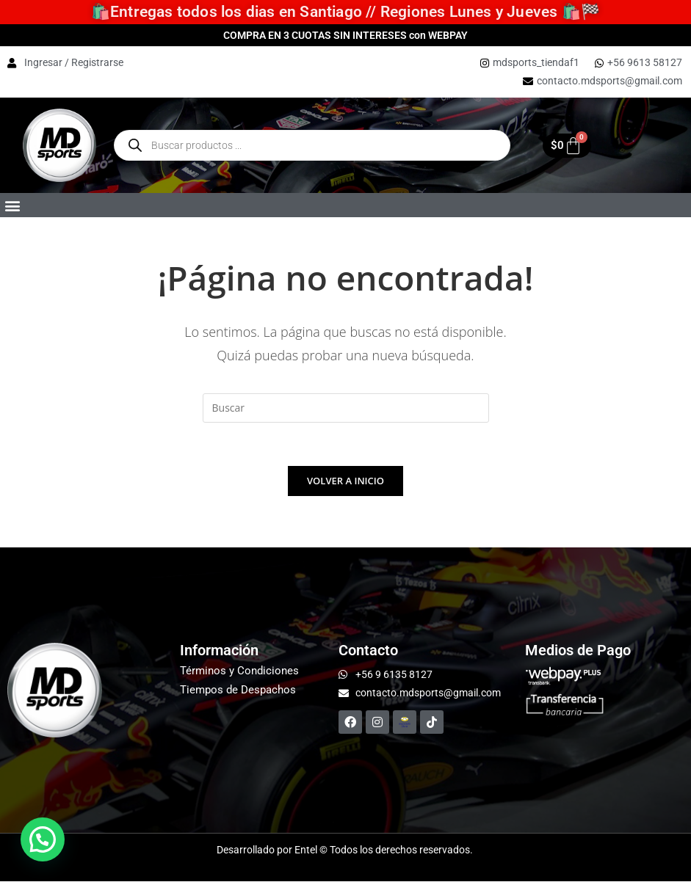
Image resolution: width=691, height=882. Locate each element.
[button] (12, 205)
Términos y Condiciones (239, 671)
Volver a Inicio (345, 481)
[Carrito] (566, 146)
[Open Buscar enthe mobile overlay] (312, 145)
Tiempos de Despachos (238, 690)
